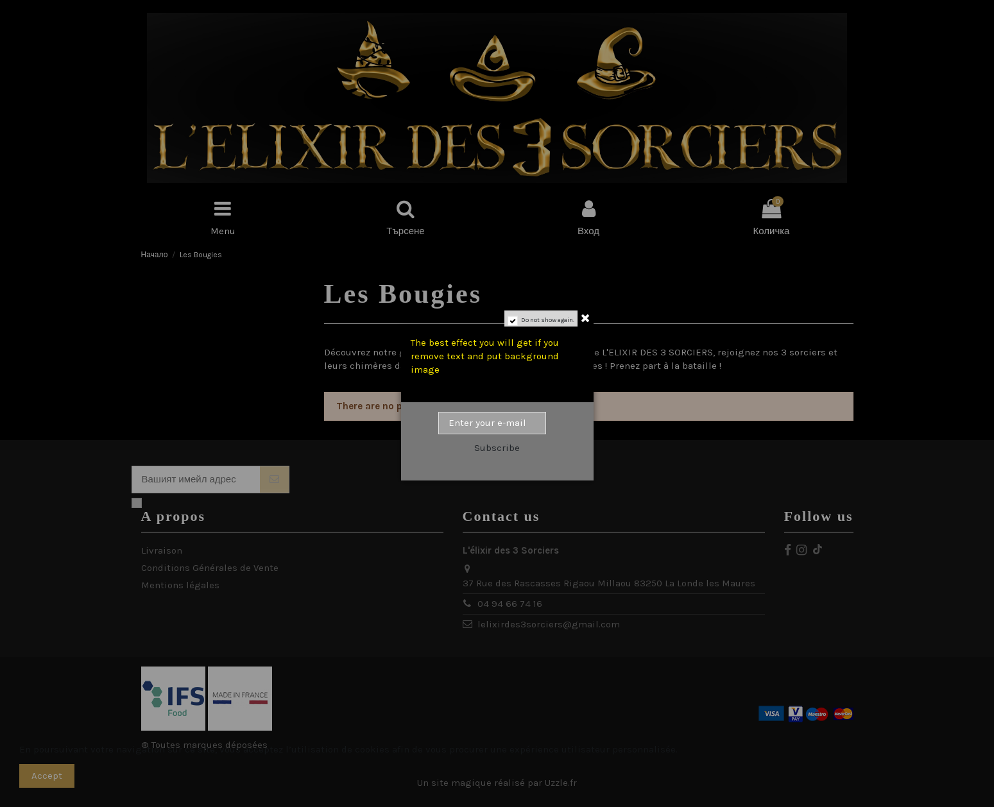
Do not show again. (547, 320)
